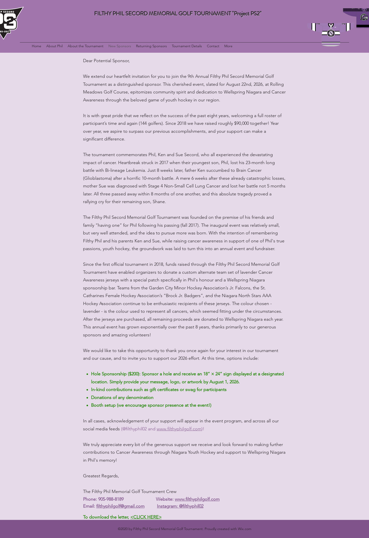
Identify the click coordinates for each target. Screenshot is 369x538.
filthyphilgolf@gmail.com (120, 506)
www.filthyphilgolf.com (179, 429)
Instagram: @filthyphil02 (180, 506)
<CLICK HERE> (146, 517)
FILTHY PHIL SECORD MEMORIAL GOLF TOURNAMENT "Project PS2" (178, 13)
